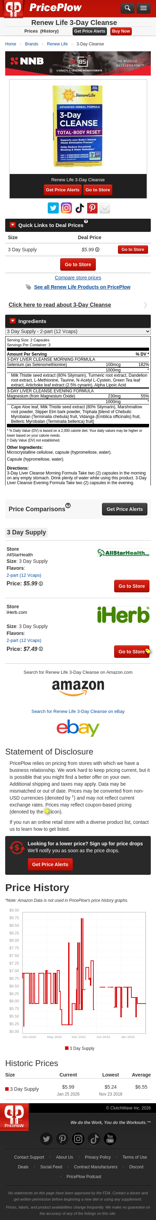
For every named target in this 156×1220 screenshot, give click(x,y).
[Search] (127, 8)
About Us (64, 1157)
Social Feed (51, 1167)
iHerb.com (17, 612)
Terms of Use (134, 1157)
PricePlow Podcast (84, 1176)
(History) (49, 31)
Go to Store (97, 189)
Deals (23, 1167)
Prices (31, 31)
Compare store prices (78, 277)
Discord (136, 1167)
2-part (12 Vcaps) (24, 575)
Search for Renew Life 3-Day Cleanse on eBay (78, 711)
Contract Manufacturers (95, 1167)
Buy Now (121, 31)
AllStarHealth (20, 554)
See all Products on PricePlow (82, 287)
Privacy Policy (98, 1157)
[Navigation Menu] (143, 8)
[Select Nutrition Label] (78, 331)
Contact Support (29, 1157)
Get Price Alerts (89, 31)
